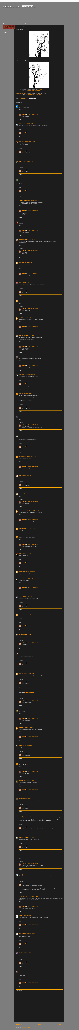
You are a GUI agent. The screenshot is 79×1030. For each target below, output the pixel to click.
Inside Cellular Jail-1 (21, 93)
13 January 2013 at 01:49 (34, 510)
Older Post (60, 1024)
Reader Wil (21, 971)
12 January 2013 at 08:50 (30, 374)
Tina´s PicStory (22, 416)
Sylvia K (20, 123)
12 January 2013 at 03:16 (26, 282)
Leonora (20, 300)
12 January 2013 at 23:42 (33, 466)
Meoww (20, 915)
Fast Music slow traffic (23, 510)
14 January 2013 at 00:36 (28, 727)
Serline (20, 745)
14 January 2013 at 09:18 (31, 816)
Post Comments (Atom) (25, 1027)
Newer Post (18, 1024)
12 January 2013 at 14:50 (27, 475)
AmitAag (24, 114)
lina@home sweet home (24, 200)
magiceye (21, 578)
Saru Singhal (21, 374)
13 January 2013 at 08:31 (26, 634)
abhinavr (20, 762)
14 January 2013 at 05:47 (28, 762)
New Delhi (41, 89)
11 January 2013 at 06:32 (30, 105)
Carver (20, 475)
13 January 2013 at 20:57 (28, 709)
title (36, 93)
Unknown (21, 727)
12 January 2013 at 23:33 (33, 290)
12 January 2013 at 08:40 (27, 356)
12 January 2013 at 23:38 (33, 365)
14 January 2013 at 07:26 (29, 780)
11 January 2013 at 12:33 (28, 123)
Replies (21, 112)
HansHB (20, 221)
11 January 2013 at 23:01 (28, 179)
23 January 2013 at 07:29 (29, 971)
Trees (50, 100)
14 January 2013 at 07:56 (26, 798)
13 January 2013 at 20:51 (33, 642)
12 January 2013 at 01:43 (28, 221)
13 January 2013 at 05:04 (33, 501)
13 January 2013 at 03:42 (27, 553)
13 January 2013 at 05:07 (33, 562)
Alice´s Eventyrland (23, 239)
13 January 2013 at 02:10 (28, 535)
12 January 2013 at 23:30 (33, 190)
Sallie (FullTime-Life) (23, 896)
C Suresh (21, 535)
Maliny (20, 553)
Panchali (20, 709)
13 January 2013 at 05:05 (33, 519)
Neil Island (39, 58)
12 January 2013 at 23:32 (33, 250)
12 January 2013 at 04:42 (27, 317)
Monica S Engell (22, 456)
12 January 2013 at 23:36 (33, 326)
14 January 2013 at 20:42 (33, 736)
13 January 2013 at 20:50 (33, 625)
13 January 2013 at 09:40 (30, 653)
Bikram (20, 262)
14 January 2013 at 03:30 (27, 745)
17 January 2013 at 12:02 (34, 874)
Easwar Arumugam (23, 528)
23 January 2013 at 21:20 (33, 982)
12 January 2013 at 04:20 (28, 300)
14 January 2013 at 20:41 (33, 718)
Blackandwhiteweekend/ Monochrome (26, 100)
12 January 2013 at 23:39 (33, 406)
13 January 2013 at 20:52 (33, 662)
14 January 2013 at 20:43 (33, 771)
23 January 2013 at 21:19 (33, 943)
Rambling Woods (22, 816)
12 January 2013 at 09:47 (31, 416)
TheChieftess (21, 653)
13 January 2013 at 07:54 (26, 596)
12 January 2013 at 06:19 (29, 335)
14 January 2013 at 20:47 (33, 827)
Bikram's (20, 266)
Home (39, 1024)
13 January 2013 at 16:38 (29, 692)
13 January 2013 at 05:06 (33, 544)
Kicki (20, 798)
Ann (19, 952)
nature (38, 100)
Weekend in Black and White (34, 90)
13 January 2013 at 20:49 (33, 604)
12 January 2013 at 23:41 (33, 446)
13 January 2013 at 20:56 (33, 681)
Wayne (20, 356)
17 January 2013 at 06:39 (29, 855)
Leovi (20, 282)
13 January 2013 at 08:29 (32, 614)
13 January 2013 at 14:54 (29, 673)
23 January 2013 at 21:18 (33, 924)
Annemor (21, 179)
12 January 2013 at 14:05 (31, 456)
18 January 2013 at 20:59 (33, 906)
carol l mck (21, 335)
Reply (20, 109)
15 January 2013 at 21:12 (33, 846)
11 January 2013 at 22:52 (30, 141)
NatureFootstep (22, 435)
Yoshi (20, 596)
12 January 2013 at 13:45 (31, 435)
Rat (19, 493)
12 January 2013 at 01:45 (32, 239)
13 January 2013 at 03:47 (30, 571)
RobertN (20, 161)
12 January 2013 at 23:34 (33, 308)
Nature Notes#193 (33, 91)
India (35, 100)
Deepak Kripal (22, 571)
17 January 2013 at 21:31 (33, 883)
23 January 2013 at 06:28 (26, 952)
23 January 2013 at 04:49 (32, 933)
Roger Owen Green (23, 933)
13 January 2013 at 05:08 (33, 587)
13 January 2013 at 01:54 (32, 528)
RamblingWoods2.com (23, 874)
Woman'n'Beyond (22, 614)
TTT (19, 634)
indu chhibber (22, 105)
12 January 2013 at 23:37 (33, 346)
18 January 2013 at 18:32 (33, 896)
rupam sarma (21, 141)
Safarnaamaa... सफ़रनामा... (19, 6)
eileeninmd (21, 837)
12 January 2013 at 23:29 (33, 151)
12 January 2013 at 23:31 (33, 210)
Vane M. (20, 317)
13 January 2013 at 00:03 (26, 493)
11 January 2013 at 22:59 (28, 161)
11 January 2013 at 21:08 (33, 114)
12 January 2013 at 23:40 (33, 424)
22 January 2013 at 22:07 (27, 915)
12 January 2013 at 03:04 (27, 262)
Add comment (19, 990)
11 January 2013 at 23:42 (34, 200)
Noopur (20, 393)
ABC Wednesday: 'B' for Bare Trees (33, 94)
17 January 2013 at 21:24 (33, 863)
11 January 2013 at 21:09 (33, 132)
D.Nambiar (21, 673)
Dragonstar (21, 780)
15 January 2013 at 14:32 (29, 837)
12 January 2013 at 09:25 (27, 393)
